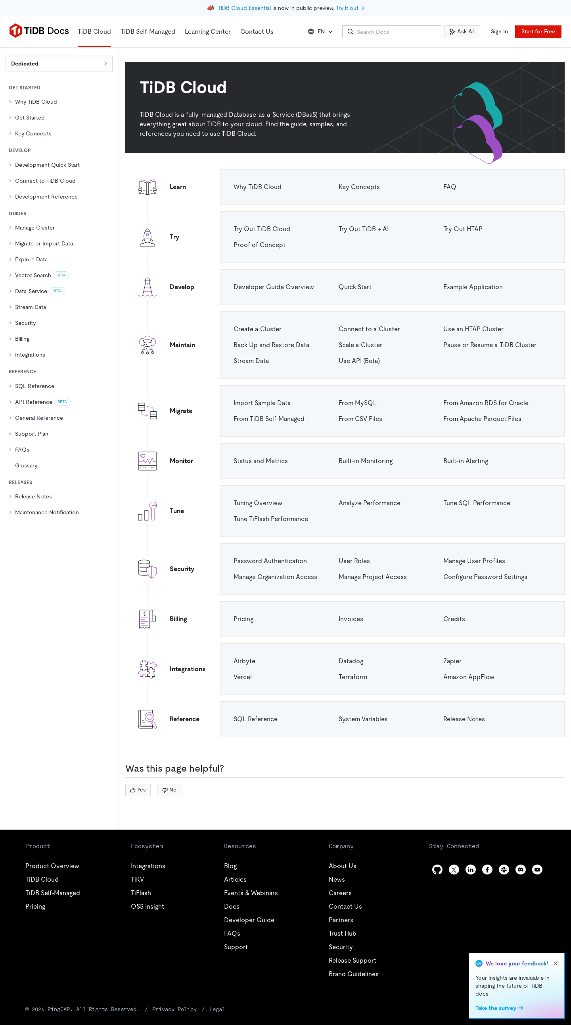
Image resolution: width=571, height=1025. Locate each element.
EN (321, 32)
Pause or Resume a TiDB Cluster (490, 345)
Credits (454, 619)
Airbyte (244, 661)
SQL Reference (256, 719)
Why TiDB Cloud (258, 187)
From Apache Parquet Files (482, 419)
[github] (437, 869)
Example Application (473, 287)
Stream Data (251, 361)
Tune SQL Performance (476, 503)
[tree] (59, 301)
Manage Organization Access (275, 577)
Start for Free (538, 31)
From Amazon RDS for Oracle (486, 403)
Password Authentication (270, 561)
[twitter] (454, 869)
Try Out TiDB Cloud (262, 229)
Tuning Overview (258, 503)
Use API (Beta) (359, 361)
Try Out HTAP (463, 229)
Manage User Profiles (474, 561)
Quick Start (355, 287)
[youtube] (537, 869)
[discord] (520, 869)
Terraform (353, 677)
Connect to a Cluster (369, 329)
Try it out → (350, 8)
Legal (217, 1009)
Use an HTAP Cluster (473, 329)
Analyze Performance (369, 503)
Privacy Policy (174, 1009)
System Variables (363, 719)
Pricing (243, 619)
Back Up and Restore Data (272, 345)
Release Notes (464, 719)
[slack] (504, 869)
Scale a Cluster (360, 345)
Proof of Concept (260, 245)
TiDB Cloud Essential (244, 8)
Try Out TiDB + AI (364, 229)
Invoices (351, 619)
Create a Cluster (258, 329)
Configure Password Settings (485, 577)
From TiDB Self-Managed (269, 419)
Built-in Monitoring (366, 461)
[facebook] (487, 869)
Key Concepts (359, 187)
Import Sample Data (262, 403)
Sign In (499, 31)
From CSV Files (360, 419)
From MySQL (358, 403)
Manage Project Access (373, 577)
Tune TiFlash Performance (271, 519)
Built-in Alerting (465, 461)
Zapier (452, 661)
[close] (555, 963)
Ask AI (461, 31)
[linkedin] (470, 869)
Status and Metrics (261, 461)
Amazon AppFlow (468, 677)
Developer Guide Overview (274, 287)
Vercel (243, 677)
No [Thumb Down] (169, 790)
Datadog (351, 661)
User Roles (354, 561)
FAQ (449, 187)
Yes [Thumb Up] (138, 790)
